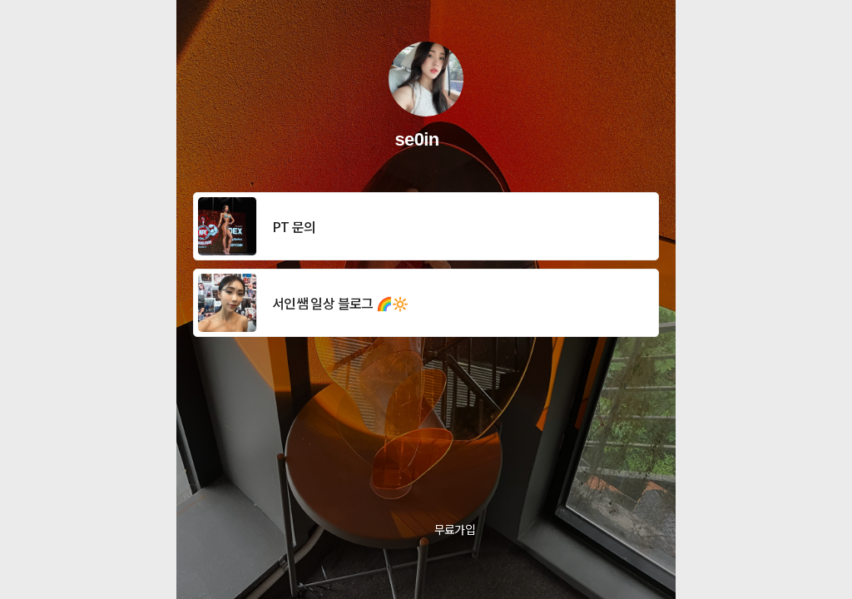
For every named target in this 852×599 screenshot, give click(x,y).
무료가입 (454, 529)
